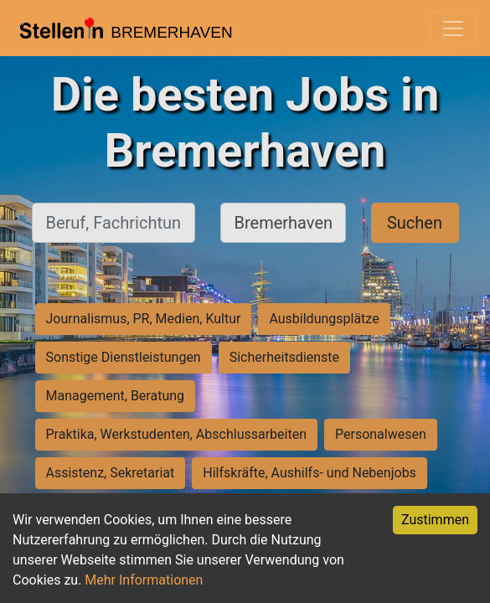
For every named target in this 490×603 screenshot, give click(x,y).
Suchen (414, 223)
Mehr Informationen (144, 580)
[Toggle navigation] (453, 28)
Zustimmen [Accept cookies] (435, 520)
